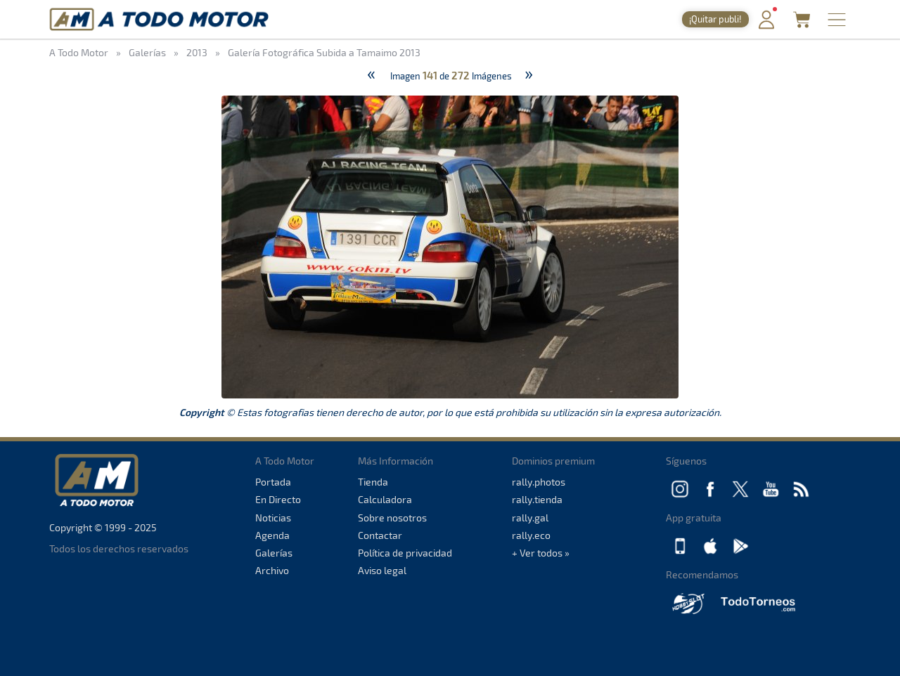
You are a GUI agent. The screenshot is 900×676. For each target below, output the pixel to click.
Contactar (380, 535)
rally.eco (531, 535)
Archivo (272, 570)
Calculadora (385, 499)
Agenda (272, 535)
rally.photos (538, 482)
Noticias (273, 518)
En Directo (278, 499)
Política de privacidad (405, 553)
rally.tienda (537, 499)
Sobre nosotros (392, 518)
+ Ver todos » (541, 553)
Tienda (373, 482)
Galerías (273, 553)
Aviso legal (382, 570)
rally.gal (530, 518)
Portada (273, 482)
